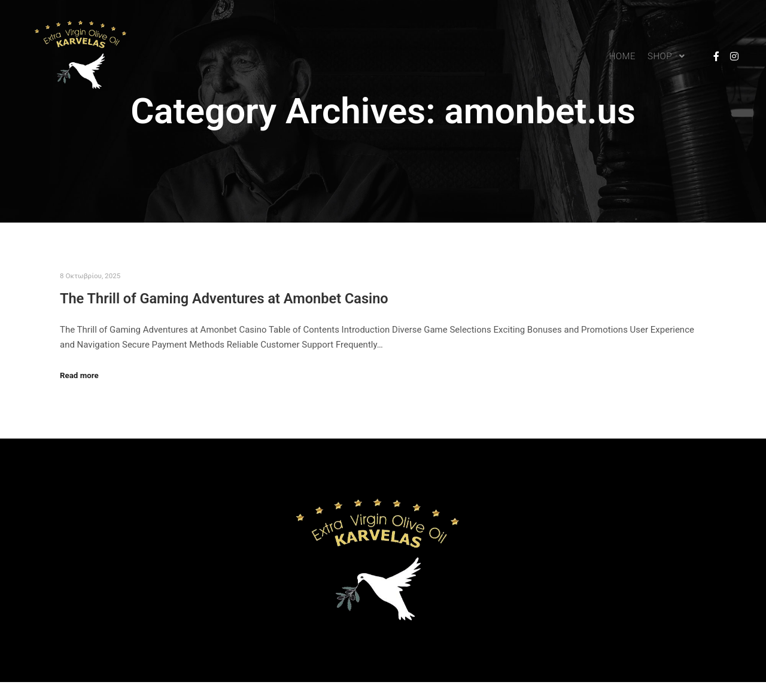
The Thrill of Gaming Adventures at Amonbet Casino (224, 298)
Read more (79, 375)
